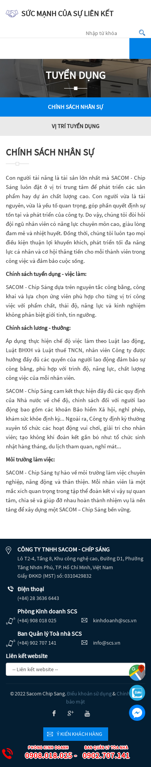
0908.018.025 (44, 753)
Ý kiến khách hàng (79, 733)
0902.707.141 (102, 753)
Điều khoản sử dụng (89, 693)
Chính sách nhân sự (75, 106)
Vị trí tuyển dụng (75, 126)
